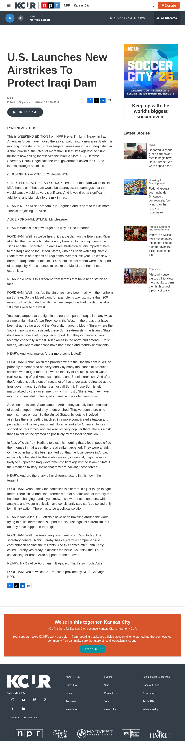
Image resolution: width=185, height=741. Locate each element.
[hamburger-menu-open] (8, 5)
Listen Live (72, 685)
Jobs (106, 701)
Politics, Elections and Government (160, 228)
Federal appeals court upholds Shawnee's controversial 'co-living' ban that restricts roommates (160, 200)
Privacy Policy (150, 709)
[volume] (21, 18)
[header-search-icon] (152, 5)
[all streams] (167, 18)
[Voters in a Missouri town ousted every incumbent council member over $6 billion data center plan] (135, 233)
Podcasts (71, 701)
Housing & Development (157, 182)
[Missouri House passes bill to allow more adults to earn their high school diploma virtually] (135, 276)
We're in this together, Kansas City (92, 622)
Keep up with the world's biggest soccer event (150, 111)
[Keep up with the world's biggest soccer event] (151, 71)
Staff (106, 685)
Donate (170, 5)
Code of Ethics (151, 685)
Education (155, 269)
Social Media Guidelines (156, 677)
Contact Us (110, 693)
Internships (110, 709)
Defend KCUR (92, 649)
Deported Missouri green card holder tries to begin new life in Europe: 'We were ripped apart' (160, 157)
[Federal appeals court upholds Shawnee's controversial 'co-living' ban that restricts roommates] (135, 187)
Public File (148, 701)
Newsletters (72, 709)
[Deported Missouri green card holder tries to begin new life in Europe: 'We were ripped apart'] (135, 151)
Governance (149, 693)
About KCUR (73, 677)
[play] (10, 18)
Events (108, 677)
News (152, 144)
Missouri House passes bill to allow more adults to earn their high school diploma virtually (161, 282)
